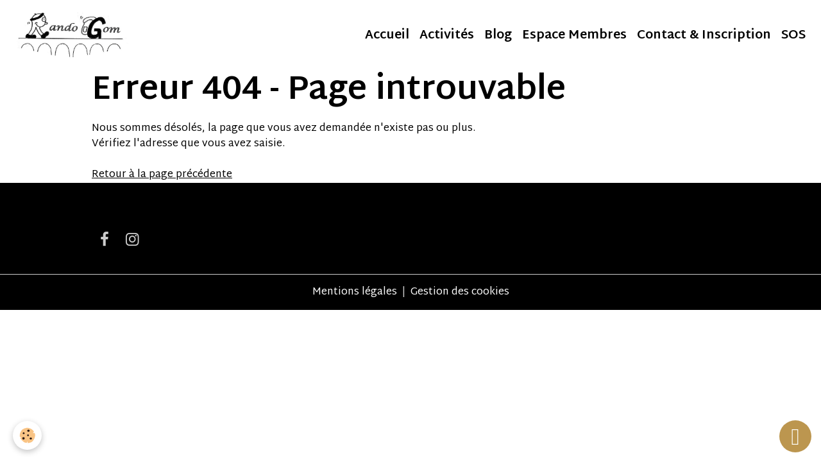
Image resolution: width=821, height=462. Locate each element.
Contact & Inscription (704, 35)
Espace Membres (574, 35)
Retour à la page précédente (162, 175)
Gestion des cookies (459, 292)
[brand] (71, 36)
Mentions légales (354, 292)
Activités (446, 35)
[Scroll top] (795, 436)
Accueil (387, 35)
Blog (498, 35)
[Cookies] (27, 435)
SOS (793, 35)
